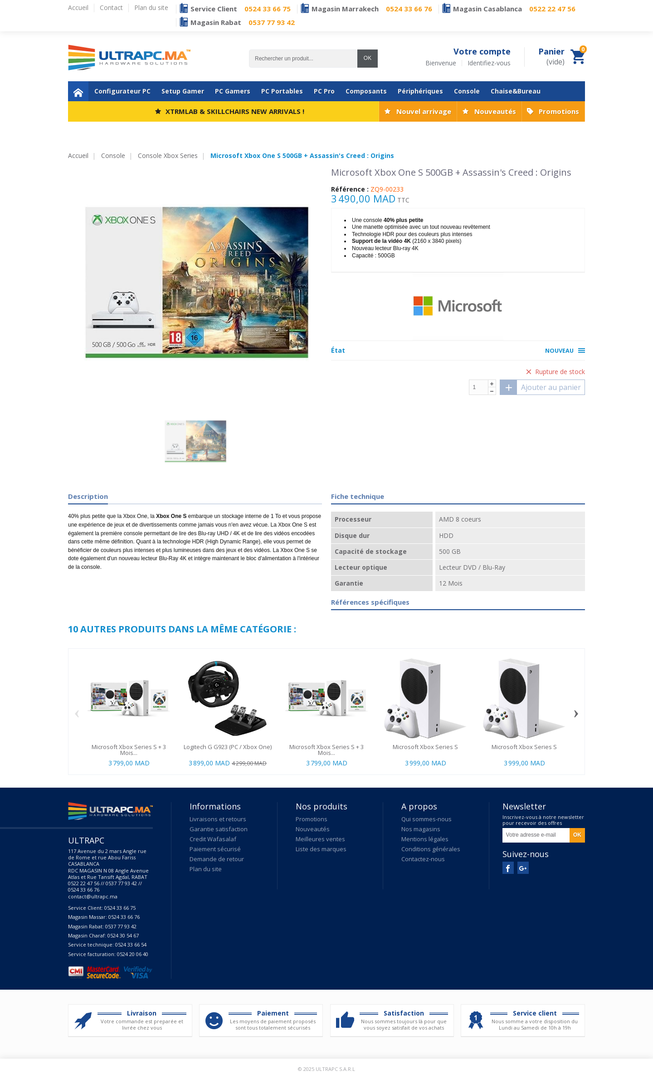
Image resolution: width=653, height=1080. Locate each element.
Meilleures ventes (320, 839)
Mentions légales (424, 839)
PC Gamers (232, 91)
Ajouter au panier (540, 387)
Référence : (350, 189)
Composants (366, 91)
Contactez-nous (423, 859)
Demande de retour (217, 859)
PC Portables (282, 91)
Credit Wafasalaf (213, 839)
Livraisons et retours (218, 819)
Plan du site (206, 869)
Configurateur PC (122, 91)
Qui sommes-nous (426, 819)
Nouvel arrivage (423, 111)
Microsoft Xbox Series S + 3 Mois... (129, 750)
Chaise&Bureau (516, 91)
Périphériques (420, 91)
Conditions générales (430, 849)
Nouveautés (495, 111)
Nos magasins (420, 829)
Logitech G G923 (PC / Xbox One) (228, 747)
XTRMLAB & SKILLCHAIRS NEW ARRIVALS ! (235, 111)
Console (467, 91)
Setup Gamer (182, 91)
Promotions (559, 111)
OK (367, 58)
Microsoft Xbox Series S (425, 747)
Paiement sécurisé (215, 849)
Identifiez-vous (489, 63)
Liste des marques (321, 849)
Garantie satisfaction (219, 829)
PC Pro (324, 91)
